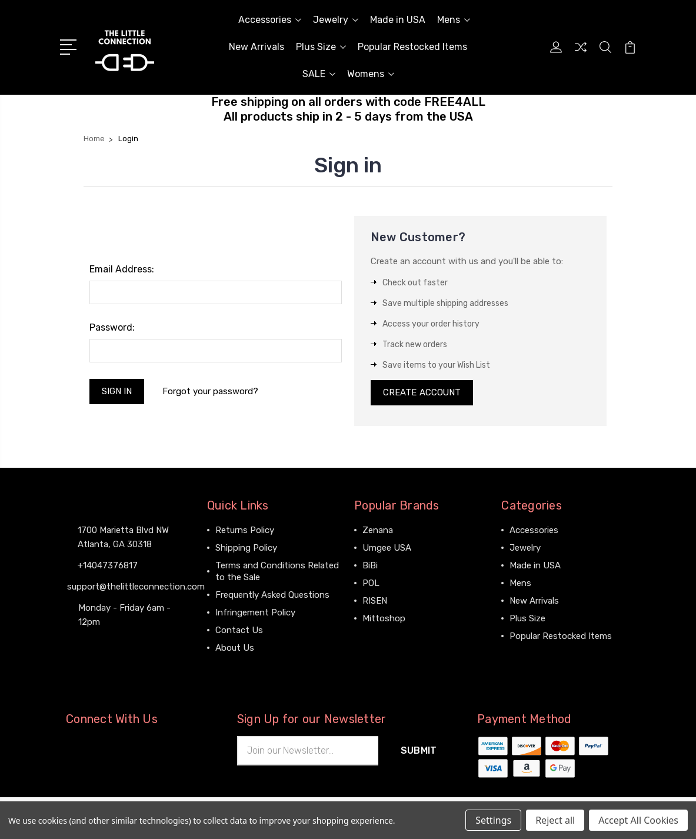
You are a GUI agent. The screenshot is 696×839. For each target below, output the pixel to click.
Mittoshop (383, 619)
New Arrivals (256, 46)
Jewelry (335, 19)
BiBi (370, 566)
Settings (493, 820)
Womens (370, 73)
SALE (318, 73)
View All (378, 636)
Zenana (377, 530)
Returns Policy (244, 530)
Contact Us (239, 630)
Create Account (422, 393)
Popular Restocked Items (412, 46)
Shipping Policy (246, 548)
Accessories (269, 19)
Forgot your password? (211, 391)
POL (370, 583)
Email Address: (121, 269)
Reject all (555, 820)
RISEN (374, 601)
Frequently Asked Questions (272, 595)
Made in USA (397, 19)
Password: (112, 327)
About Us (234, 648)
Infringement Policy (255, 613)
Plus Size (321, 46)
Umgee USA (386, 548)
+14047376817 (108, 565)
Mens (453, 19)
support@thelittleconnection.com (136, 586)
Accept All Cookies (638, 820)
